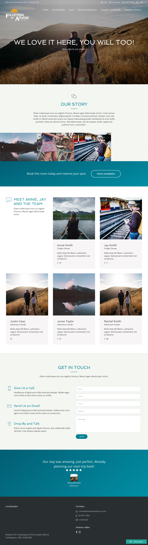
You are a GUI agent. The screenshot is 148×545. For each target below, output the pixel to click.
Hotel (71, 9)
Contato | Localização (110, 9)
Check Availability (106, 173)
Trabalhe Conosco (132, 9)
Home (45, 9)
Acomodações (58, 9)
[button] (2, 147)
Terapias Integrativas (87, 9)
